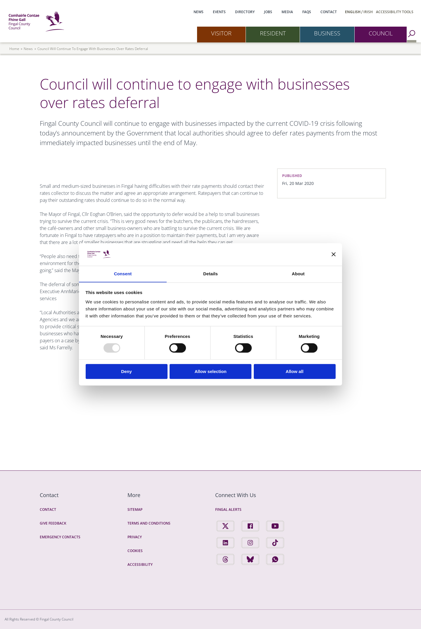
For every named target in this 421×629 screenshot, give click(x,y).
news (28, 48)
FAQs (306, 11)
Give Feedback (53, 523)
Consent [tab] (123, 273)
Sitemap (134, 509)
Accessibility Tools (394, 11)
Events (219, 11)
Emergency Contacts (60, 537)
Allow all (294, 371)
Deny (126, 371)
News (198, 11)
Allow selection (210, 371)
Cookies (135, 550)
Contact (328, 11)
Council (381, 33)
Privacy (134, 537)
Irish (368, 11)
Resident (273, 33)
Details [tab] (210, 273)
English (352, 11)
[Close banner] (334, 254)
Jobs (268, 11)
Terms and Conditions (148, 523)
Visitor (221, 33)
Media (287, 11)
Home (14, 48)
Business (327, 33)
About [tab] (298, 273)
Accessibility (140, 564)
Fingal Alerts (228, 509)
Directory (245, 11)
